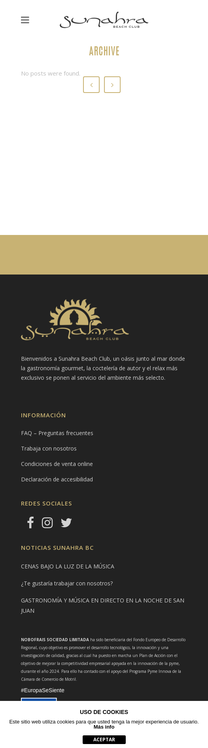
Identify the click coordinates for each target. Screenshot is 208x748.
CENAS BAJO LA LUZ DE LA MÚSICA (67, 566)
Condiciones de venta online (57, 464)
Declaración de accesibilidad (57, 479)
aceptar (104, 739)
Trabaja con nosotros (49, 448)
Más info (104, 727)
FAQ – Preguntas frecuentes (57, 433)
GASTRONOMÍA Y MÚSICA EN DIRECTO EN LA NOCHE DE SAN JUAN (102, 605)
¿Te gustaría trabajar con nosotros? (67, 583)
